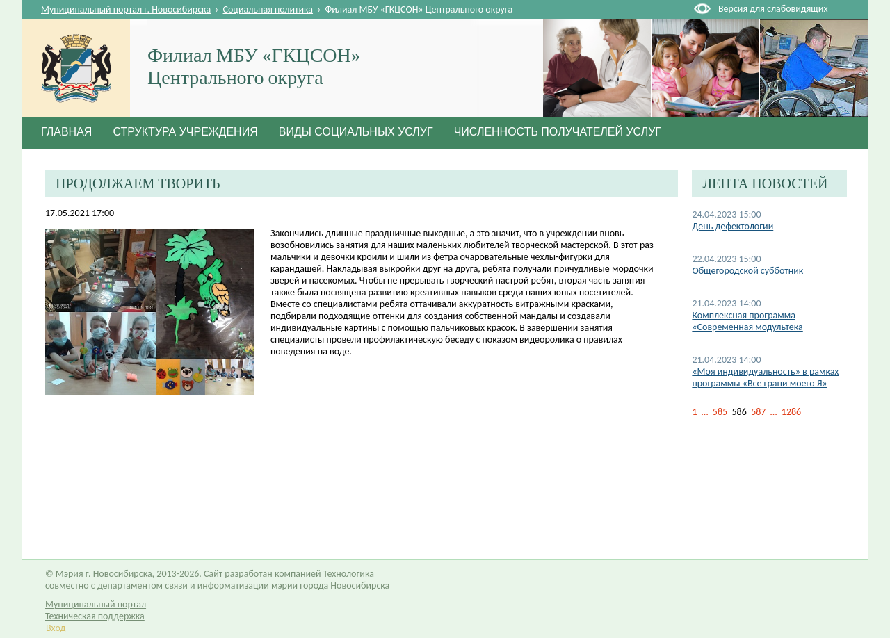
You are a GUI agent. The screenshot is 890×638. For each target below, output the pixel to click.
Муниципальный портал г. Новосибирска (126, 9)
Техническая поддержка (95, 616)
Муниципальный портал (95, 604)
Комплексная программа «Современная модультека (747, 321)
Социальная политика (268, 9)
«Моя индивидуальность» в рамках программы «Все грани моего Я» (765, 377)
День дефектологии (732, 226)
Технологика (348, 574)
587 (758, 412)
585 (720, 412)
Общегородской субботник (747, 271)
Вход (55, 628)
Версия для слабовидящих (772, 9)
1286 (791, 412)
